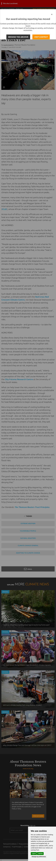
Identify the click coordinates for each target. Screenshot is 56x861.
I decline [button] (40, 853)
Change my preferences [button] (39, 856)
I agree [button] (34, 853)
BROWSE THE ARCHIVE (18, 37)
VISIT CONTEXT (41, 37)
